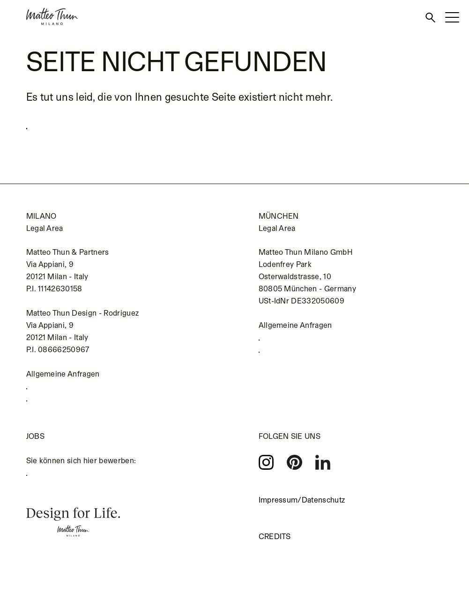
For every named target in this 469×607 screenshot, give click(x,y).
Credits (275, 547)
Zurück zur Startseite (84, 125)
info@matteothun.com (71, 409)
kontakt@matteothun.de (306, 360)
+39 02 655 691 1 (62, 392)
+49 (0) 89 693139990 (304, 343)
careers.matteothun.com (74, 488)
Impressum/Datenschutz (302, 511)
